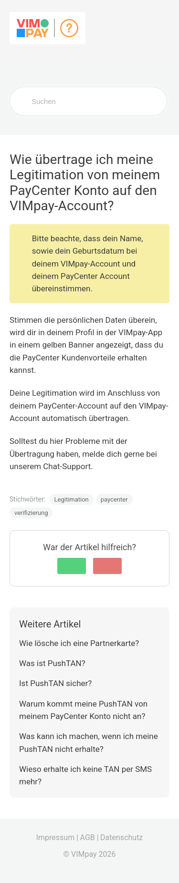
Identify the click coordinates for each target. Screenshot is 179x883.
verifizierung (31, 512)
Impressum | (57, 837)
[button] (71, 566)
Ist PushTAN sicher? (55, 683)
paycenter (114, 499)
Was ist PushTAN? (52, 663)
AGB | (89, 837)
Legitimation (71, 499)
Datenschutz (121, 837)
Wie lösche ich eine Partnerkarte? (79, 643)
